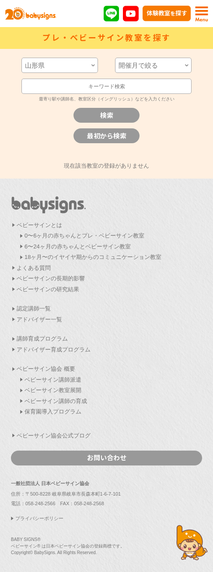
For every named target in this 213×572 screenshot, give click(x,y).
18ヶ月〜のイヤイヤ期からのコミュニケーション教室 (92, 257)
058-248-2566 (40, 503)
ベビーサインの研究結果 (48, 289)
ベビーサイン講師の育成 (55, 401)
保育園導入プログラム (52, 411)
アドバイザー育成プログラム (54, 349)
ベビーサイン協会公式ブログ (54, 435)
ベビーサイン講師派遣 (52, 379)
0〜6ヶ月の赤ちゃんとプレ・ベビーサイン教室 (84, 235)
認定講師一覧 (34, 308)
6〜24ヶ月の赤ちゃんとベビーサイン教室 (77, 246)
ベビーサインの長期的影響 (51, 278)
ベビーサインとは (39, 225)
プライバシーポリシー (39, 518)
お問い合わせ (106, 457)
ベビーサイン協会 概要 (46, 368)
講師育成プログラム (42, 338)
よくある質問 (34, 268)
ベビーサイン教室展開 (52, 390)
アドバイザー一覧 (39, 319)
